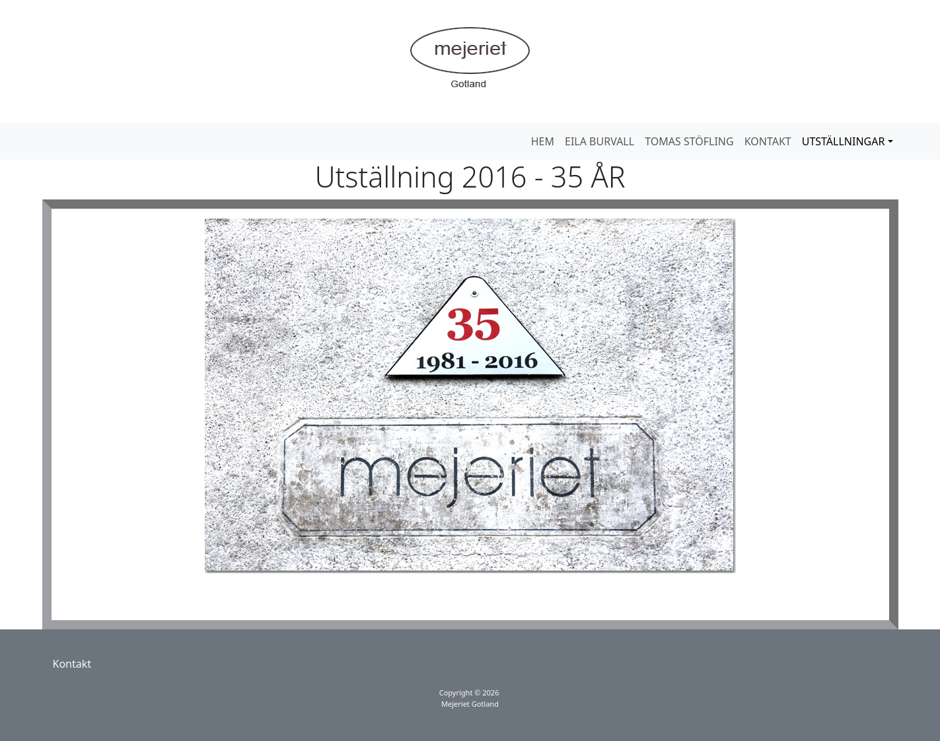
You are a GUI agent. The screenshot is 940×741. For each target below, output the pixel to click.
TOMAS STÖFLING (689, 141)
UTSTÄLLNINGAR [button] (843, 141)
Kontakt (72, 663)
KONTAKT (767, 141)
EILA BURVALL (599, 141)
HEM (542, 141)
